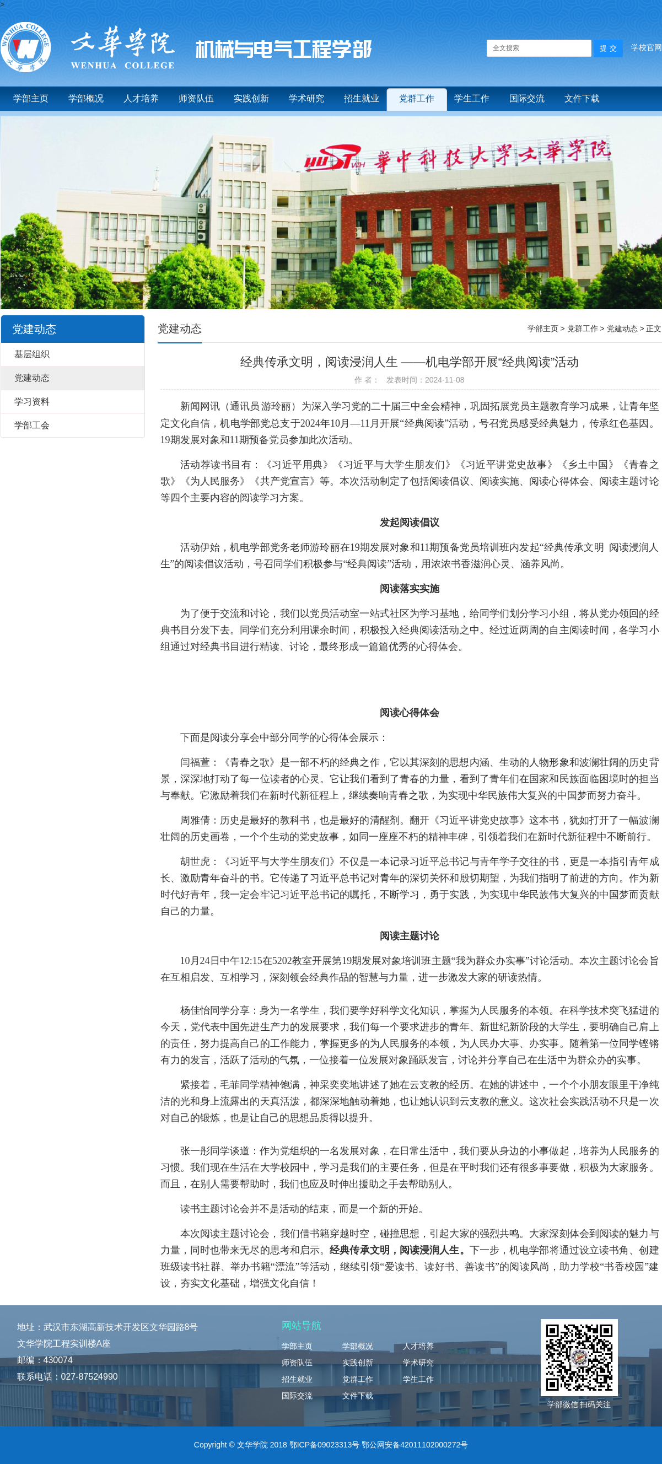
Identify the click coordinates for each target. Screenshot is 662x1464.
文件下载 (582, 98)
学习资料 (32, 401)
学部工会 (32, 425)
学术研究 (306, 98)
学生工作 (471, 98)
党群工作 (416, 98)
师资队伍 (196, 98)
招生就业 (361, 98)
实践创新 (251, 98)
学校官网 (646, 47)
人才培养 (141, 98)
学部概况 (86, 98)
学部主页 (31, 98)
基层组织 (32, 354)
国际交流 (527, 98)
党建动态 (32, 378)
